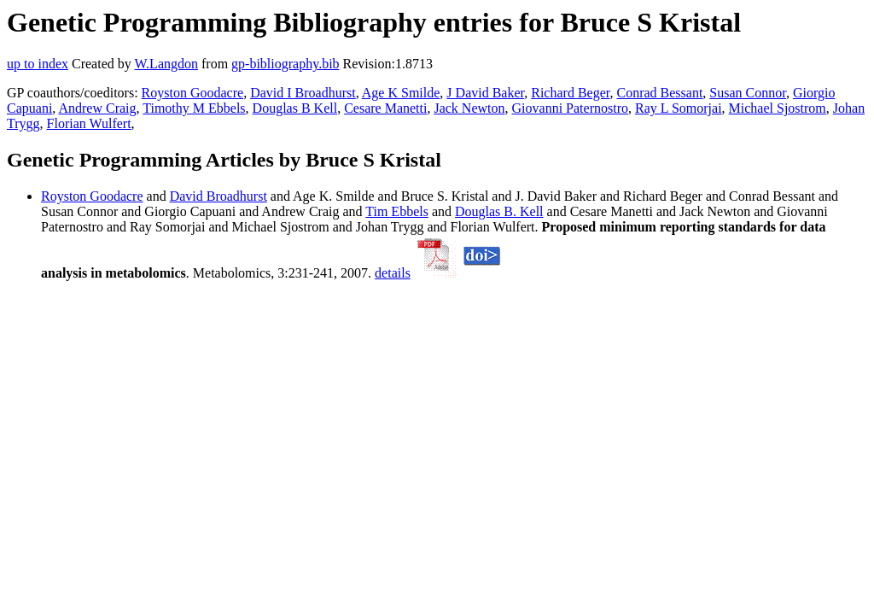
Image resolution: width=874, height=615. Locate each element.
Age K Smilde (401, 92)
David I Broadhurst (303, 92)
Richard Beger (570, 92)
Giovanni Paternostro (570, 108)
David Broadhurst (218, 196)
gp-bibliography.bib (285, 63)
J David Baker (485, 92)
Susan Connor (747, 92)
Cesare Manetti (385, 108)
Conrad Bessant (659, 92)
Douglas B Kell (295, 108)
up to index (37, 63)
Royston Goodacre (193, 92)
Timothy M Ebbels (194, 108)
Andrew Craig (97, 108)
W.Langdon (166, 63)
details (393, 273)
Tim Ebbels (396, 211)
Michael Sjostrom (777, 108)
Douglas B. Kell (499, 211)
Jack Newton (469, 108)
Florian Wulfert (89, 123)
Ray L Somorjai (678, 108)
